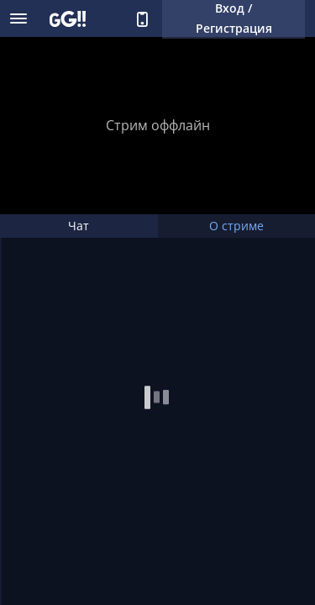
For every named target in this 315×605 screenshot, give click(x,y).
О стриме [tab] (236, 226)
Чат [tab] (78, 226)
